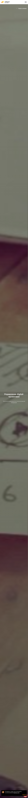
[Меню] (26, 2)
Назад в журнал (22, 8)
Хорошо (24, 794)
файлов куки (16, 792)
